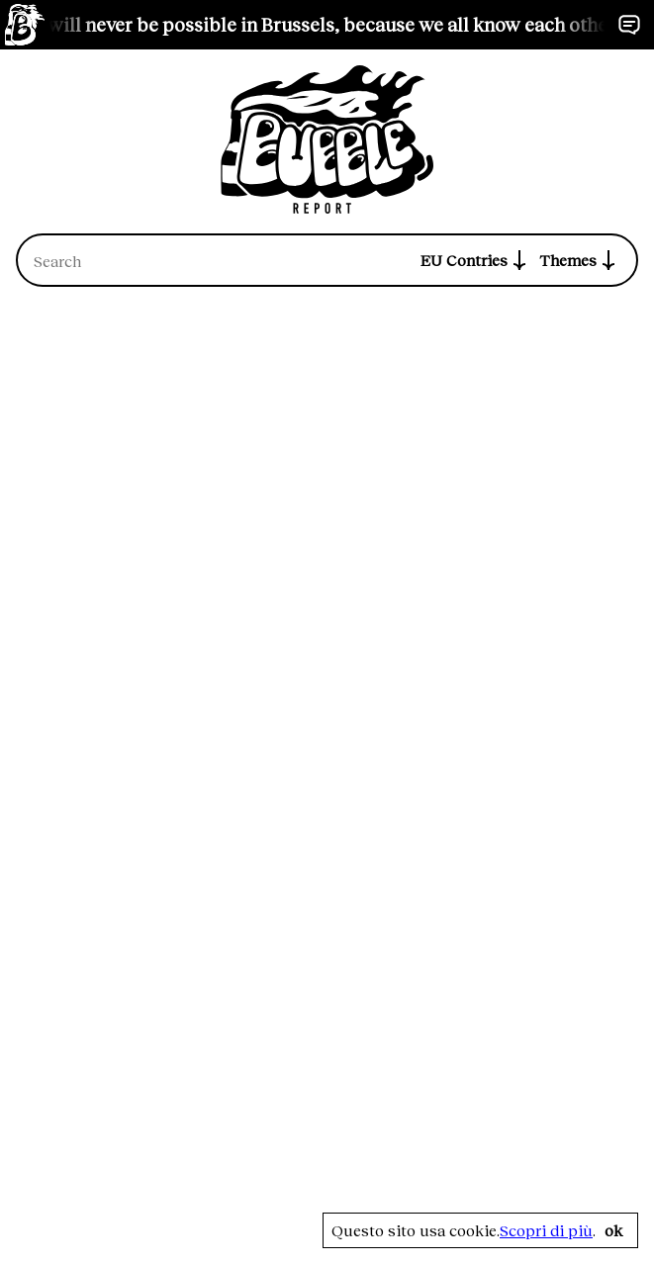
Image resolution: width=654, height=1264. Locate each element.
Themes (579, 260)
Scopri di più (546, 1230)
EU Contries (475, 260)
